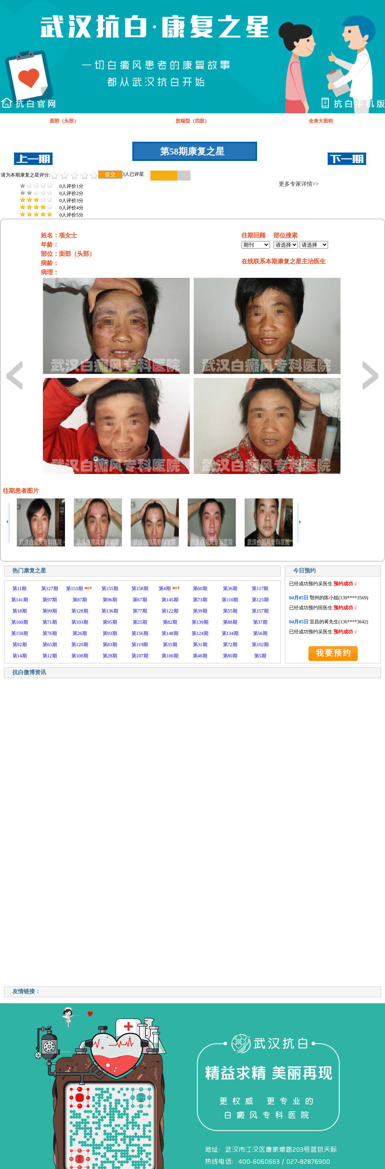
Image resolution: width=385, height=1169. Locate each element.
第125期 (260, 600)
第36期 (230, 588)
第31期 (200, 644)
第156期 (140, 633)
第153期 (74, 588)
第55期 (230, 611)
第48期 (200, 656)
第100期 (170, 656)
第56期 (260, 633)
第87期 (80, 600)
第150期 (19, 633)
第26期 (80, 633)
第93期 (110, 633)
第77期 (140, 611)
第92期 (19, 644)
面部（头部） (64, 121)
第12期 (50, 656)
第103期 (79, 622)
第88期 (230, 622)
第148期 (170, 633)
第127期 (49, 588)
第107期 (140, 656)
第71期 (50, 622)
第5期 (260, 656)
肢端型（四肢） (192, 121)
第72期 (230, 644)
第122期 (170, 611)
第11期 (19, 588)
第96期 (110, 600)
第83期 (110, 644)
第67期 (140, 600)
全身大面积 (321, 121)
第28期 (110, 656)
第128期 (79, 611)
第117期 (260, 588)
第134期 (230, 633)
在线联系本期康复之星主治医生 (283, 261)
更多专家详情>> (299, 184)
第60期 (200, 588)
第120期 (79, 644)
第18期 (19, 611)
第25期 (140, 622)
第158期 (140, 588)
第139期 (200, 622)
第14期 (19, 656)
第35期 (170, 644)
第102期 (260, 644)
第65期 (50, 644)
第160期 (19, 622)
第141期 (19, 600)
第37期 (260, 622)
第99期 (50, 611)
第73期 (200, 600)
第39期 (200, 611)
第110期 (230, 600)
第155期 (109, 588)
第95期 (110, 622)
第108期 (79, 656)
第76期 (50, 633)
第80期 (230, 656)
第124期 (200, 633)
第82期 (170, 622)
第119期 (140, 644)
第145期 (170, 600)
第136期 (109, 611)
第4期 (165, 588)
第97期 (50, 600)
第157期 (260, 611)
